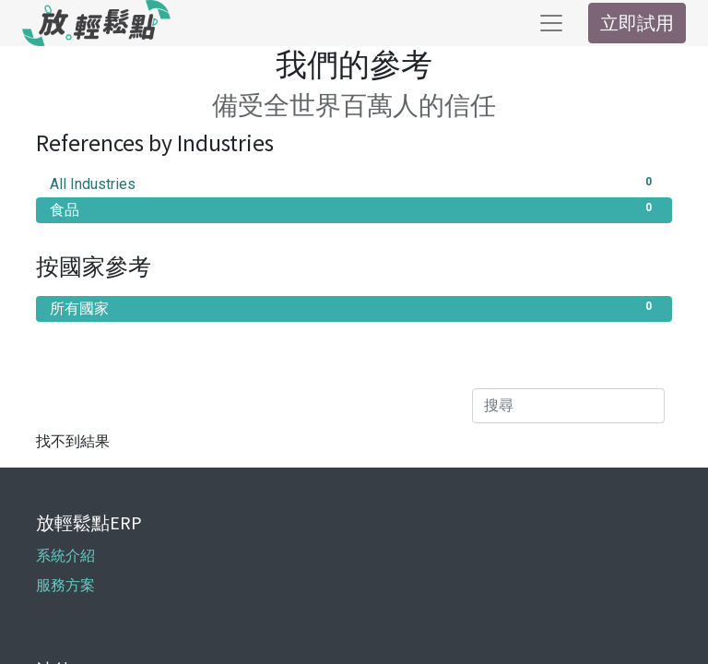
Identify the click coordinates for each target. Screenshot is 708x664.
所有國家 (354, 307)
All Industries (354, 183)
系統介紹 (65, 555)
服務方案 (65, 585)
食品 (354, 209)
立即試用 (637, 22)
